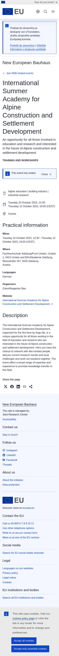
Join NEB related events (19, 73)
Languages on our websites (18, 568)
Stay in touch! (10, 434)
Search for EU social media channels (23, 553)
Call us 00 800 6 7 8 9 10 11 (18, 523)
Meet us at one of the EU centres (21, 537)
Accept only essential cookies (30, 648)
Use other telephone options (18, 528)
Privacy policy (10, 573)
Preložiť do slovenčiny (22, 45)
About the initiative (13, 480)
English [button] (38, 11)
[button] (5, 386)
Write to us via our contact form (20, 532)
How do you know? (45, 2)
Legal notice (9, 577)
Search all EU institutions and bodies (23, 597)
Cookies (7, 582)
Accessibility (9, 419)
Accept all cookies (24, 640)
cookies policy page (24, 618)
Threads (7, 464)
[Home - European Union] (18, 11)
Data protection (11, 484)
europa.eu (28, 508)
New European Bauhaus (20, 404)
